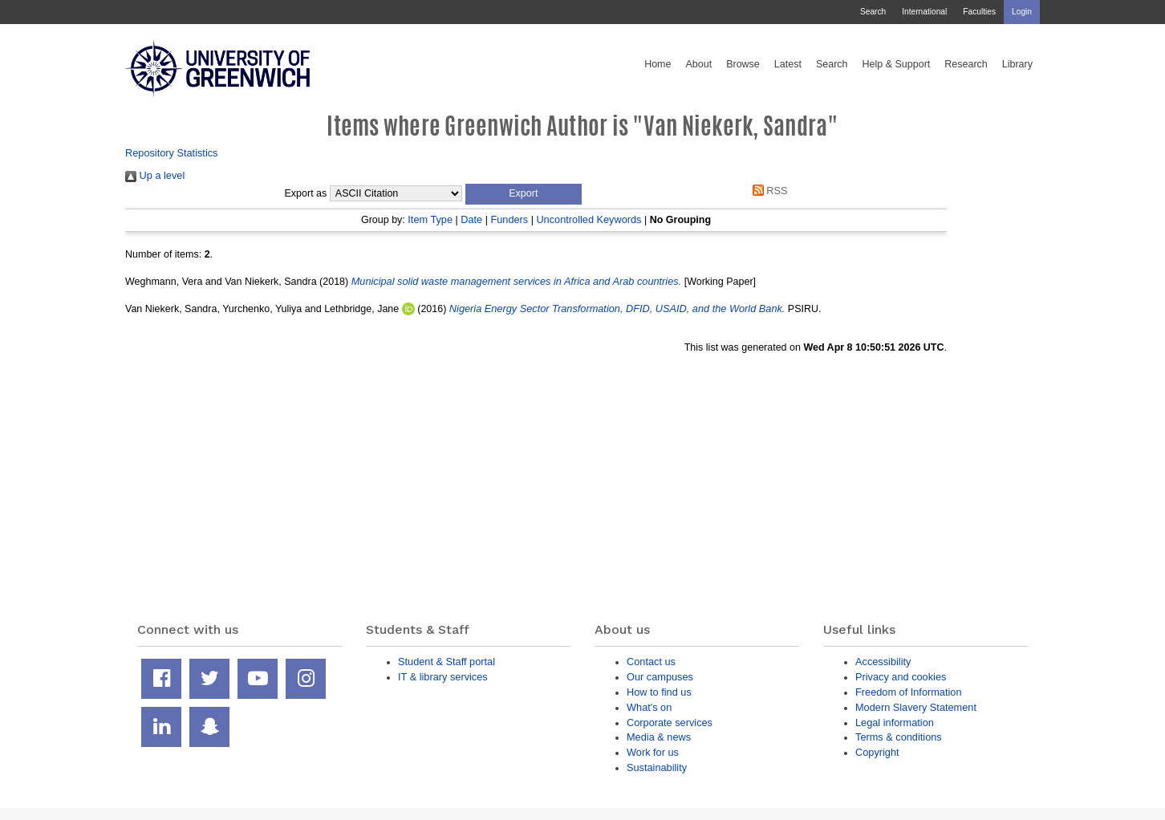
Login (1022, 11)
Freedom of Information (908, 692)
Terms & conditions (898, 737)
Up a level (155, 175)
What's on (649, 707)
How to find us (659, 692)
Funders (509, 219)
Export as (306, 193)
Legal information (894, 722)
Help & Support (897, 64)
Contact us (651, 662)
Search (873, 11)
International (924, 11)
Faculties (979, 11)
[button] (523, 194)
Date (471, 219)
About (698, 64)
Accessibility (883, 662)
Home (657, 64)
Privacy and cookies (900, 677)
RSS (767, 191)
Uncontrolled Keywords (588, 219)
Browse (743, 64)
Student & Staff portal (446, 662)
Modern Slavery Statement (915, 707)
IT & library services (443, 677)
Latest (788, 64)
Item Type (430, 219)
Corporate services (669, 722)
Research (966, 64)
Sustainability (657, 767)
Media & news (659, 737)
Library (1017, 64)
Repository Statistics (171, 153)
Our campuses (660, 677)
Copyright (877, 752)
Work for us (653, 752)
